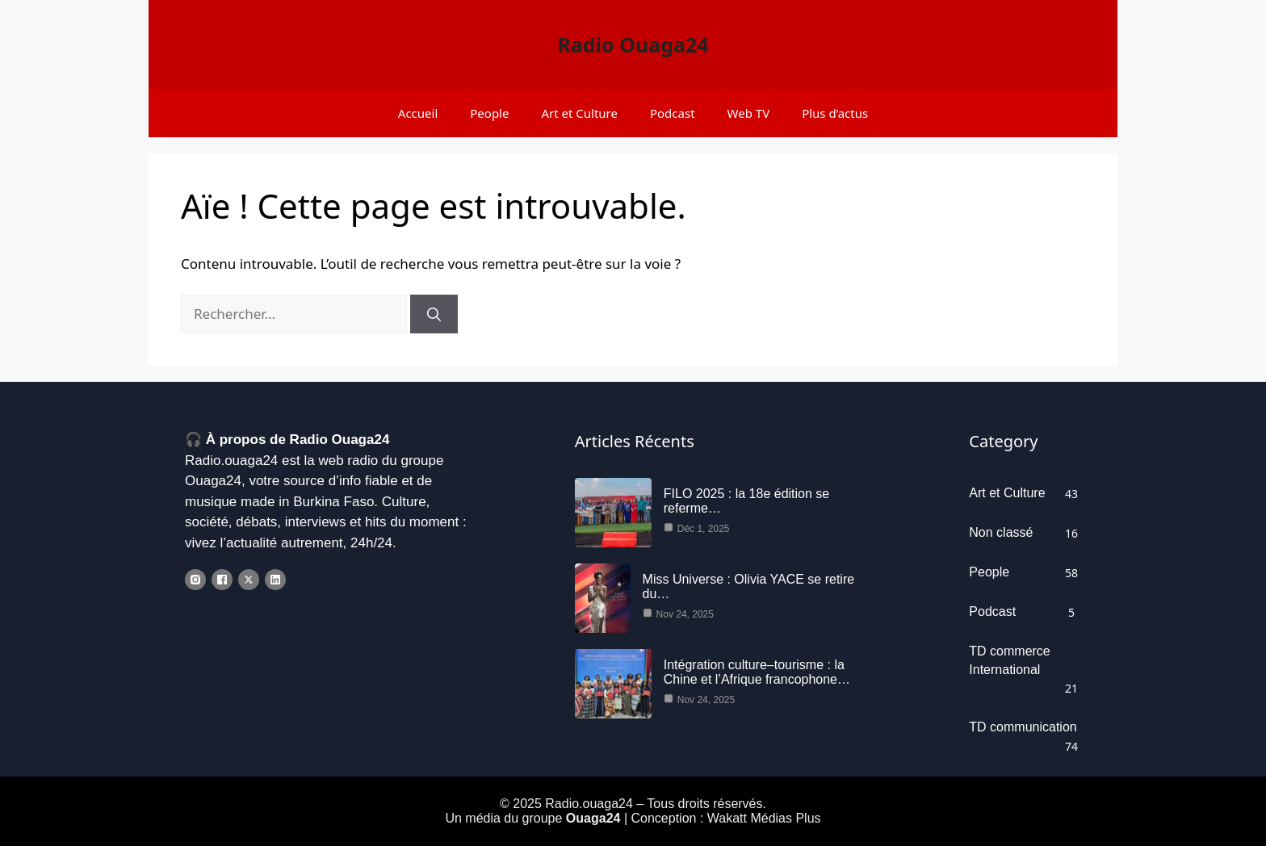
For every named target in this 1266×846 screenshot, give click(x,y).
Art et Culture (579, 113)
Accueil (418, 113)
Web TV (748, 113)
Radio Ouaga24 (632, 44)
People (489, 113)
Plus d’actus (835, 113)
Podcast (672, 113)
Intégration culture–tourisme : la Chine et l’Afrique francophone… (757, 673)
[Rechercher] (434, 314)
